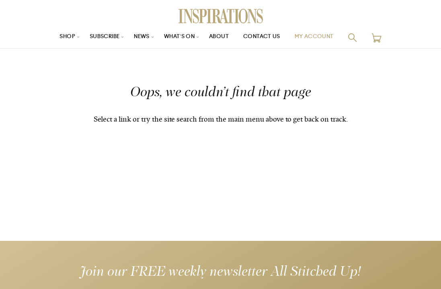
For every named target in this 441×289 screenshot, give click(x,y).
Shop (59, 37)
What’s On (179, 37)
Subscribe (100, 37)
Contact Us (265, 37)
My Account (320, 37)
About (220, 37)
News (139, 37)
